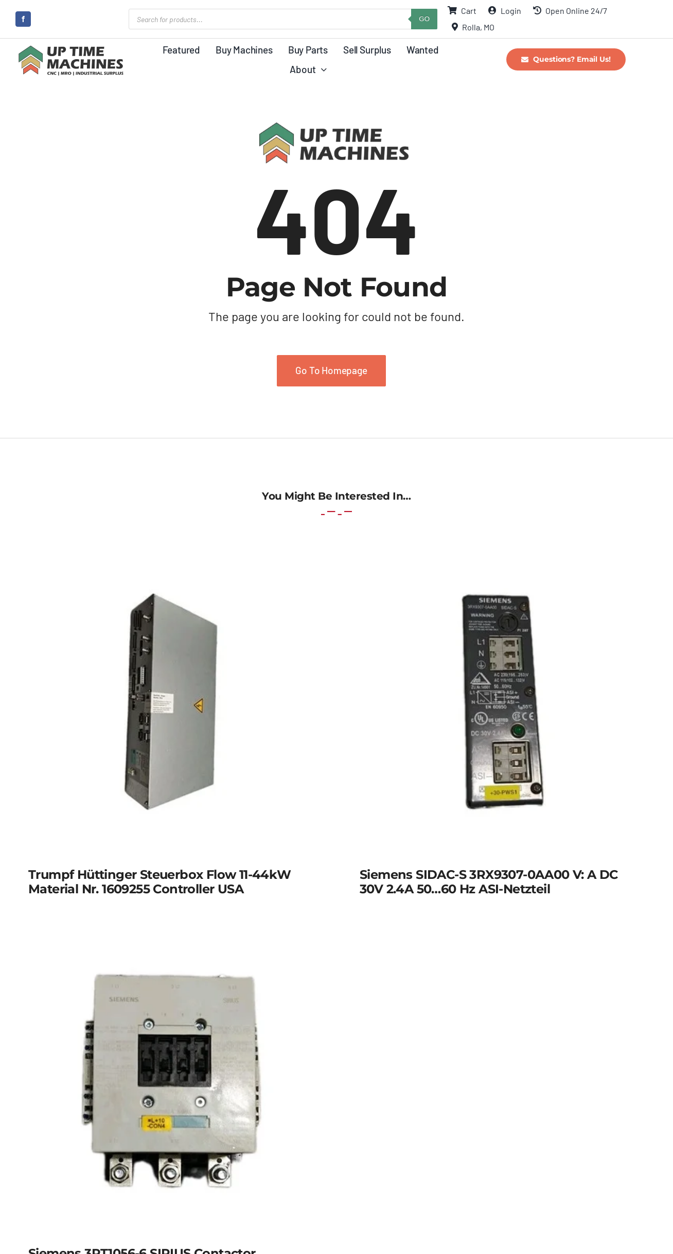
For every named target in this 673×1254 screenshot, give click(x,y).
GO (424, 19)
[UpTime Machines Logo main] (70, 48)
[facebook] (23, 19)
